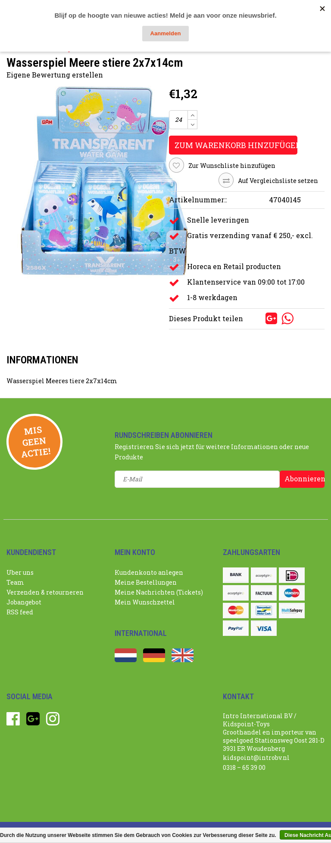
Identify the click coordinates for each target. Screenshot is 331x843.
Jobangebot (23, 602)
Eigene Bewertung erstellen (54, 74)
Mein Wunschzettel (145, 602)
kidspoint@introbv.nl (256, 757)
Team (15, 582)
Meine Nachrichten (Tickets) (159, 592)
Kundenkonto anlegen (149, 572)
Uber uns (20, 572)
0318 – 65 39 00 (244, 767)
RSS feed (19, 612)
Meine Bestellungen (146, 582)
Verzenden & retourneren (45, 592)
